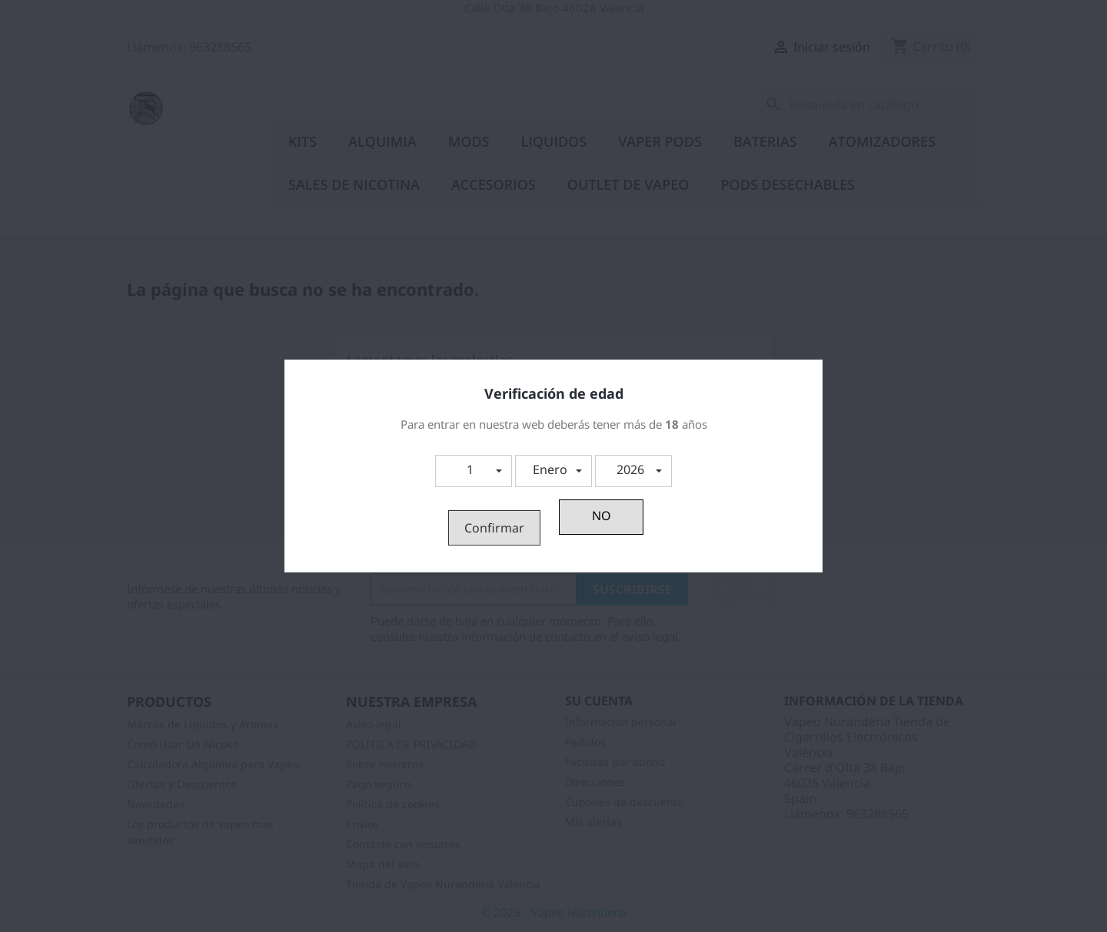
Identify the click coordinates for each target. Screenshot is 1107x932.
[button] (473, 471)
